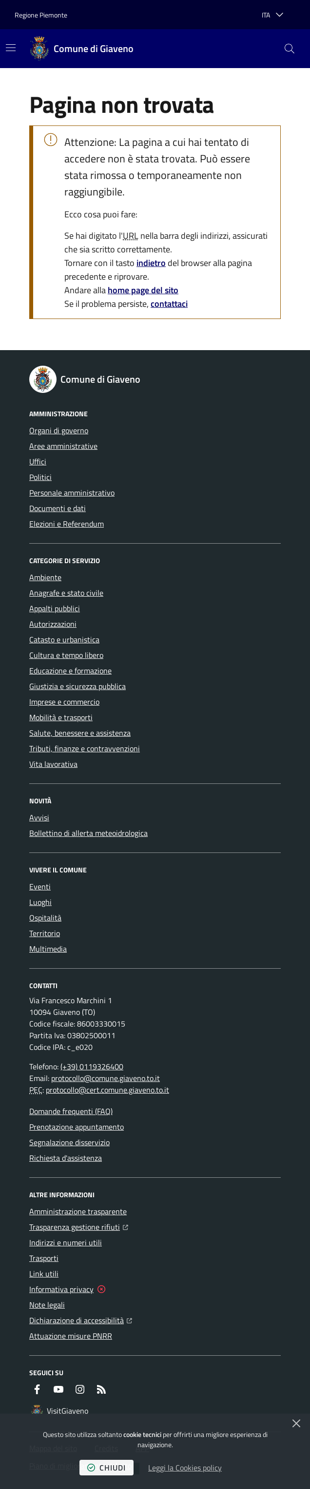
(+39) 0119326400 (91, 1066)
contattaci (169, 303)
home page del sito (143, 290)
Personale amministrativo (72, 492)
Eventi (40, 886)
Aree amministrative (63, 446)
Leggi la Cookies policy (185, 1467)
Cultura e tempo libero (66, 655)
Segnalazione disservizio (69, 1142)
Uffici (37, 461)
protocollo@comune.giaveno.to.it (105, 1078)
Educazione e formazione (70, 670)
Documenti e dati (57, 508)
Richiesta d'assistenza (65, 1158)
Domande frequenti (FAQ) (71, 1111)
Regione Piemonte (41, 15)
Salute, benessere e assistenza (80, 733)
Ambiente (45, 577)
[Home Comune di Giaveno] (82, 48)
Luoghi (40, 902)
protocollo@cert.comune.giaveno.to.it (107, 1090)
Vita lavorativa (53, 764)
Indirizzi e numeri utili (65, 1242)
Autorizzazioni (53, 624)
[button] (289, 48)
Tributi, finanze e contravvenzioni (84, 748)
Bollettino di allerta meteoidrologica (88, 833)
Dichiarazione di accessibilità (80, 1319)
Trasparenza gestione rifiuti (78, 1226)
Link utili (43, 1273)
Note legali (47, 1305)
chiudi (106, 1467)
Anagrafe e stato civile (66, 593)
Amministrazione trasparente (78, 1211)
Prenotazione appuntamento (76, 1127)
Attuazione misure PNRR (70, 1336)
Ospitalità (45, 917)
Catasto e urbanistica (64, 639)
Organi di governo (58, 430)
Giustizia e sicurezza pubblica (77, 686)
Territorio (44, 933)
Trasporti (43, 1258)
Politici (40, 477)
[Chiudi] (296, 1423)
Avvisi (39, 817)
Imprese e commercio (64, 702)
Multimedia (48, 949)
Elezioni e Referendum (66, 524)
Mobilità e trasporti (61, 717)
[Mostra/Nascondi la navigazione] (11, 47)
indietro (151, 262)
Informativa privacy (61, 1289)
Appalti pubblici (54, 608)
